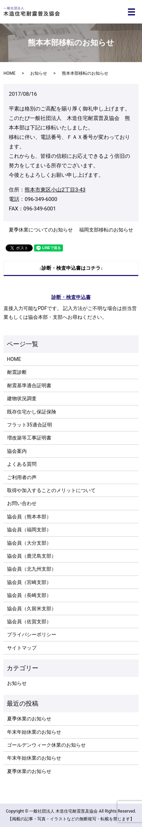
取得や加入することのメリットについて (51, 490)
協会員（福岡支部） (29, 529)
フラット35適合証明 (29, 425)
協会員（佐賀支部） (29, 621)
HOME (9, 73)
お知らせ (38, 73)
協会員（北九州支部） (31, 569)
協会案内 (17, 451)
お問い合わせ (22, 503)
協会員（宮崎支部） (29, 582)
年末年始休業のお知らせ (34, 732)
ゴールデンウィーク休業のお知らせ (46, 745)
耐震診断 (17, 372)
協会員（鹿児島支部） (31, 556)
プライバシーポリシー (31, 634)
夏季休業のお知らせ (29, 718)
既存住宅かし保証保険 (31, 412)
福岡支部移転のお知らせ (106, 230)
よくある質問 (22, 464)
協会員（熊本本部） (29, 516)
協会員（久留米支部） (31, 608)
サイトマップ (22, 648)
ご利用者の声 (22, 477)
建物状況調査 (22, 398)
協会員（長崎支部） (29, 595)
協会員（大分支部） (29, 543)
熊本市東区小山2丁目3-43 (55, 190)
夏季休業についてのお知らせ (41, 230)
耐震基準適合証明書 (29, 385)
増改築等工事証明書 (29, 438)
